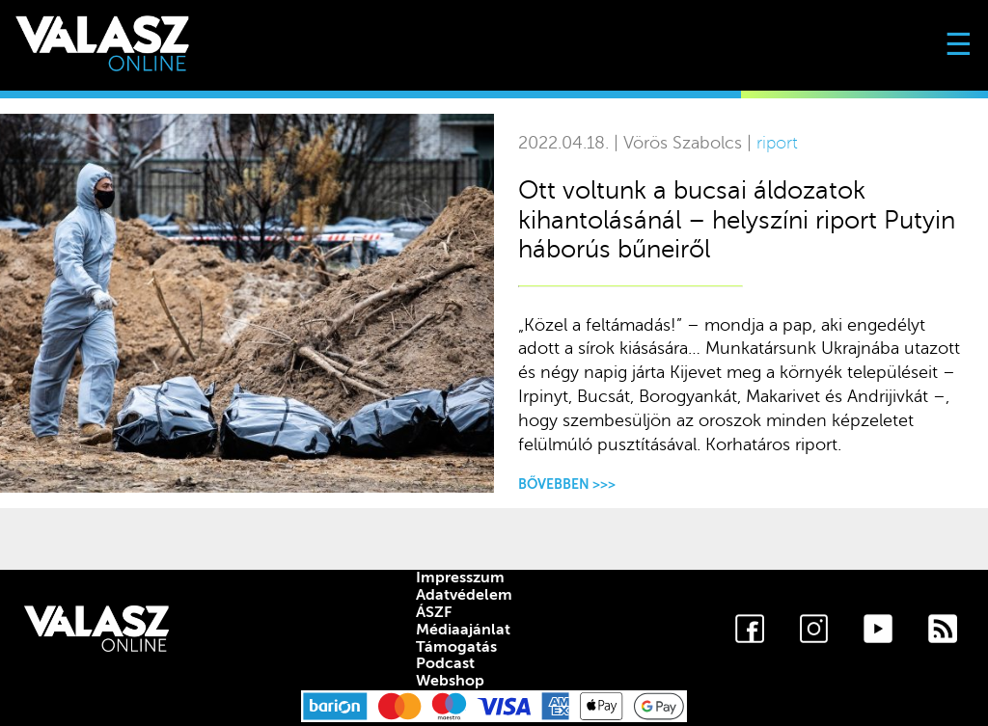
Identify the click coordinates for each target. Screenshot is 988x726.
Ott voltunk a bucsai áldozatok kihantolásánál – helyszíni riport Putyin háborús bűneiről (736, 219)
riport (777, 143)
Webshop (450, 680)
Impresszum (460, 577)
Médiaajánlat (463, 629)
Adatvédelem (464, 595)
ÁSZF (434, 612)
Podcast (445, 663)
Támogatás (456, 647)
